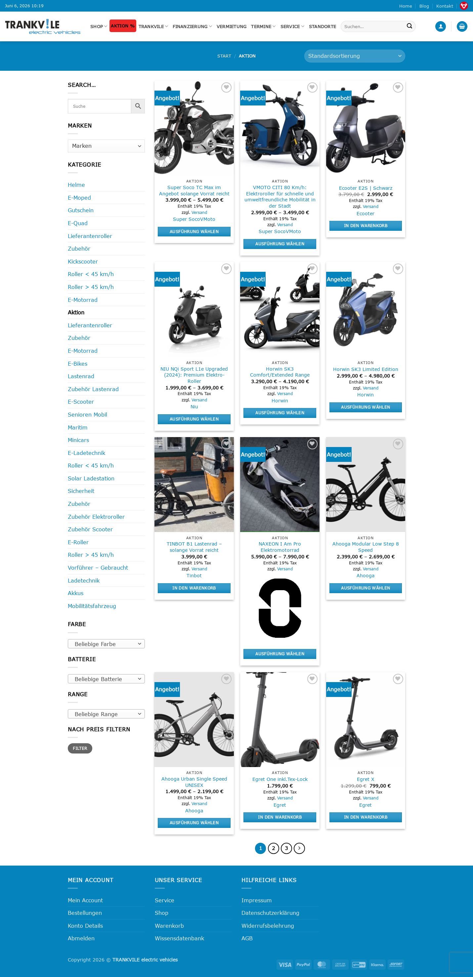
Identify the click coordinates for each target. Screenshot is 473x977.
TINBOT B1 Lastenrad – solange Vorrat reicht (194, 547)
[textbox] (104, 644)
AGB (247, 938)
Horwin (280, 400)
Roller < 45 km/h (91, 274)
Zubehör (79, 248)
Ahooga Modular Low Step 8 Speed (365, 547)
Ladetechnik (84, 580)
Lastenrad (81, 376)
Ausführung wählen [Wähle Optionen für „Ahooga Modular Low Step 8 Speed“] (365, 588)
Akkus (75, 593)
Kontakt (444, 6)
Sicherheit (81, 491)
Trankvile (153, 26)
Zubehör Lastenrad (93, 389)
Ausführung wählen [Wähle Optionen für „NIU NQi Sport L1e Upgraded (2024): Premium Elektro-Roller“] (194, 419)
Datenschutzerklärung (270, 913)
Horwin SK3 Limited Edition (365, 369)
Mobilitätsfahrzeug (92, 606)
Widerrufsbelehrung (267, 925)
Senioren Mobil (87, 414)
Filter (80, 748)
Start (224, 56)
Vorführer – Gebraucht (98, 567)
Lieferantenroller (90, 236)
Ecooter (365, 213)
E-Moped (79, 197)
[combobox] (106, 643)
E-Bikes (77, 363)
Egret (280, 805)
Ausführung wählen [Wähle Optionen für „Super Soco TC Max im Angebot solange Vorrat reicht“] (194, 231)
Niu (194, 406)
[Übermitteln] (409, 26)
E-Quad (78, 223)
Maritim (78, 427)
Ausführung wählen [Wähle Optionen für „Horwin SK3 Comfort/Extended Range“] (279, 412)
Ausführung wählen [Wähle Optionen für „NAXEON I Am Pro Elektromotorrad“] (279, 653)
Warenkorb (169, 925)
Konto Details (85, 925)
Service (292, 26)
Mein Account (85, 900)
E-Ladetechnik (86, 453)
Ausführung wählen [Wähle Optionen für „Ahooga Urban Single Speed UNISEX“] (194, 822)
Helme (76, 185)
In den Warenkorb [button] (366, 225)
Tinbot (194, 575)
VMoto (207, 219)
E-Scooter (81, 401)
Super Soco (186, 219)
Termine (263, 26)
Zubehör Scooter (90, 529)
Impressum (256, 900)
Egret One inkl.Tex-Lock (280, 779)
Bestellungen (85, 913)
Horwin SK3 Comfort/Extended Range (280, 372)
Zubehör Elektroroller (96, 516)
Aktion (76, 312)
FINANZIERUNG (192, 26)
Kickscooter (83, 261)
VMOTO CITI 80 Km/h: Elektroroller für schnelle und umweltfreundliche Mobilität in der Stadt (280, 196)
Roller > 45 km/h (91, 287)
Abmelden (81, 938)
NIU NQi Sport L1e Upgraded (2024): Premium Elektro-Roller (194, 375)
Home (405, 6)
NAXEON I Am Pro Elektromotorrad (280, 547)
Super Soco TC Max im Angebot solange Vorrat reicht (194, 190)
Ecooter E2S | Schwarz (365, 188)
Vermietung (232, 26)
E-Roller (78, 542)
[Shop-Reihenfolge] (354, 56)
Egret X (365, 779)
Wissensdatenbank (179, 938)
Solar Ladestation (91, 478)
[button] (440, 26)
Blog (424, 6)
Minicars (78, 440)
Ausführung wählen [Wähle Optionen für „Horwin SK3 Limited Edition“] (365, 407)
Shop (98, 26)
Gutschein (81, 210)
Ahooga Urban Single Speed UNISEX (194, 782)
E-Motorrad (83, 300)
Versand (199, 212)
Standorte (322, 26)
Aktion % (123, 25)
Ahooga (365, 575)
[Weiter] (299, 848)
